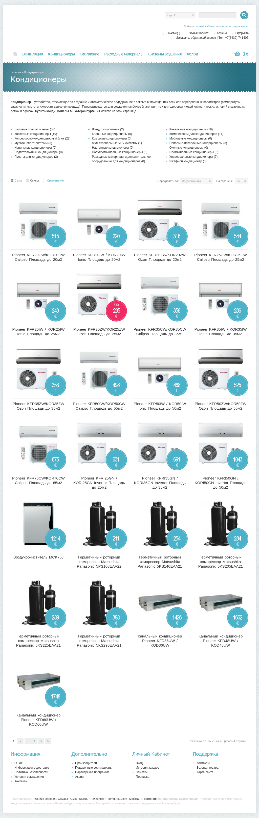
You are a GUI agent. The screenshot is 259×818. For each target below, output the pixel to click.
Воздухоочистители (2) (108, 129)
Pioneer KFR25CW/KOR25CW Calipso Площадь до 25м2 (220, 257)
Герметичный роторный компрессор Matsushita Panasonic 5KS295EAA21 (99, 640)
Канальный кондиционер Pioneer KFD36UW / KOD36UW (160, 640)
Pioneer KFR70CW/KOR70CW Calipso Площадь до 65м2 (38, 480)
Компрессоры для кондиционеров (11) (196, 134)
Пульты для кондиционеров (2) (36, 156)
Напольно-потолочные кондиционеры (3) (198, 143)
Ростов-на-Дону (117, 798)
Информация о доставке (31, 767)
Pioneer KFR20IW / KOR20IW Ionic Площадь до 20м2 (99, 257)
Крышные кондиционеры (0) (111, 138)
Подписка (142, 777)
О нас (18, 763)
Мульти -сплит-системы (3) (33, 143)
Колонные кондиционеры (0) (112, 134)
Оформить (241, 33)
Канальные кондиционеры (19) (191, 129)
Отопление (89, 54)
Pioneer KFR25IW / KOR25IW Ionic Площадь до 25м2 (38, 331)
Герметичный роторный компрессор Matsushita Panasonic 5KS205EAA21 (220, 561)
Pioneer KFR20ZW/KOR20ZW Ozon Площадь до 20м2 (160, 257)
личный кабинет (205, 26)
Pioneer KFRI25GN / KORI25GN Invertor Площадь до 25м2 (99, 482)
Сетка (16, 180)
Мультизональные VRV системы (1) (117, 143)
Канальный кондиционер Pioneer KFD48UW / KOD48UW (221, 640)
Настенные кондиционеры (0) (113, 147)
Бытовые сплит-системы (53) (34, 129)
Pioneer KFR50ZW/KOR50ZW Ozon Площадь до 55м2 (221, 406)
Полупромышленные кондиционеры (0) (119, 152)
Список (32, 180)
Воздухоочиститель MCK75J (38, 557)
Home (15, 54)
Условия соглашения (29, 777)
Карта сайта (205, 772)
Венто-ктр (150, 798)
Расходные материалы (123, 54)
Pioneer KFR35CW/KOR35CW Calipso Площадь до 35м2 (160, 331)
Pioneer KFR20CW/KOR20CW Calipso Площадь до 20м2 (38, 257)
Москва (134, 798)
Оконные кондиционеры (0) (188, 147)
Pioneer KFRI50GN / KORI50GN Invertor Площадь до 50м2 (220, 482)
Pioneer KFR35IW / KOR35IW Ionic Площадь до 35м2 (221, 331)
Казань (83, 798)
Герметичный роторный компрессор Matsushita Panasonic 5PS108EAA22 (99, 561)
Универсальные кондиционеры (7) (193, 156)
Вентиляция (32, 54)
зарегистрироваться (235, 26)
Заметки (141, 772)
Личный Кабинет (198, 33)
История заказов (147, 767)
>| (48, 741)
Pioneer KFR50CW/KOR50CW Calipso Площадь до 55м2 (99, 406)
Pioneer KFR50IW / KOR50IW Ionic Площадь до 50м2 (160, 406)
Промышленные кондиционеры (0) (193, 152)
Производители (86, 763)
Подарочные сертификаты (93, 767)
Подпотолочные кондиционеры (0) (38, 152)
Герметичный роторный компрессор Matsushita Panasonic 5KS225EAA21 (38, 640)
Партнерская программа (92, 772)
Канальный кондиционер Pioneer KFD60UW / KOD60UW (38, 719)
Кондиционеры (61, 54)
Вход (139, 763)
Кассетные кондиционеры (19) (35, 134)
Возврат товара (208, 767)
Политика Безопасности (31, 772)
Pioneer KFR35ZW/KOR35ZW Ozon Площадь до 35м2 (38, 406)
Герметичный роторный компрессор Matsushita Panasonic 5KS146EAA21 (160, 561)
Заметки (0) (173, 33)
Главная (16, 72)
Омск (73, 798)
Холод (192, 54)
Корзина (222, 33)
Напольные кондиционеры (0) (35, 147)
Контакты (21, 781)
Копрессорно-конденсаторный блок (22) (42, 138)
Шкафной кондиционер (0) (188, 161)
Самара (63, 798)
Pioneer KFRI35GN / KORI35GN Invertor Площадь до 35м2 (160, 482)
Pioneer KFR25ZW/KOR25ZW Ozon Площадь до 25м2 (99, 331)
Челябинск (97, 798)
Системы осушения (165, 54)
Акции (79, 777)
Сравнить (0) (55, 180)
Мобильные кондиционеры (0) (190, 138)
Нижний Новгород (43, 798)
